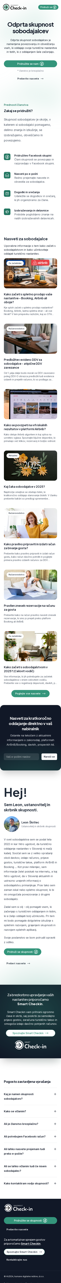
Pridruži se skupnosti (22, 952)
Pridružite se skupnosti (30, 1220)
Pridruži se (48, 7)
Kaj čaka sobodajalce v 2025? (24, 486)
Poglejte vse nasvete (30, 694)
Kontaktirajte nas (17, 1259)
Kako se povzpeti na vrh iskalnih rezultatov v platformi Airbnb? (25, 427)
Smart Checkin (30, 1004)
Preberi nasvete (18, 963)
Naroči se (49, 756)
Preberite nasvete (30, 78)
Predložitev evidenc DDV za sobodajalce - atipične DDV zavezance (23, 363)
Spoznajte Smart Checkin (31, 1033)
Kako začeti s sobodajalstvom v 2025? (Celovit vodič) (26, 669)
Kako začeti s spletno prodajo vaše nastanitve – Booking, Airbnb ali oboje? (28, 298)
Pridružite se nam (30, 64)
